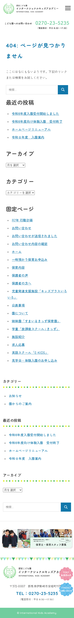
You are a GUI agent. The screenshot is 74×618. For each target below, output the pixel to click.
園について (20, 313)
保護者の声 (20, 275)
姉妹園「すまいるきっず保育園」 (36, 321)
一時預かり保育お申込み (30, 260)
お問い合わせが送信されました (34, 236)
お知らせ (15, 396)
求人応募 (18, 345)
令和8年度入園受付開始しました (35, 114)
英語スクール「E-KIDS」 (30, 353)
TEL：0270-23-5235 (37, 593)
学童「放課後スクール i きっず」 (36, 329)
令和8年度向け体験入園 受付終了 (37, 122)
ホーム (17, 252)
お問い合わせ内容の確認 (30, 244)
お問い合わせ (21, 228)
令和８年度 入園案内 (28, 137)
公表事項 (18, 305)
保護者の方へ (21, 283)
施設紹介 (18, 337)
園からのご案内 (20, 404)
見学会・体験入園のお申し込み (34, 360)
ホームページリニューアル (31, 129)
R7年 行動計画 (22, 220)
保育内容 (18, 268)
